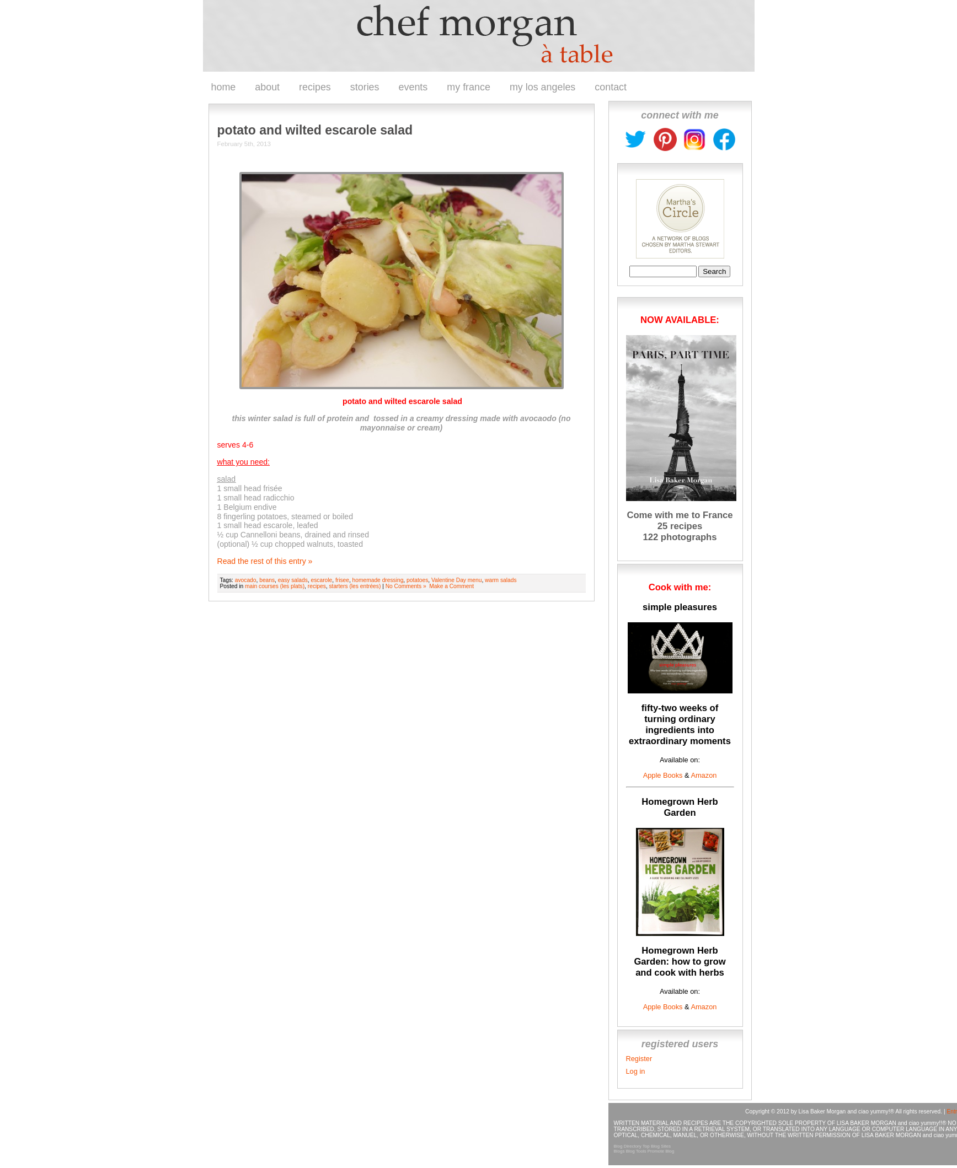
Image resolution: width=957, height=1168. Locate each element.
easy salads (293, 580)
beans (267, 580)
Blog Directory (627, 1146)
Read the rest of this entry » (265, 561)
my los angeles (542, 87)
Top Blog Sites (657, 1146)
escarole (322, 580)
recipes (315, 87)
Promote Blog (661, 1151)
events (413, 87)
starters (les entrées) (355, 586)
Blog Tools (636, 1151)
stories (364, 87)
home (223, 87)
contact (611, 87)
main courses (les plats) (274, 586)
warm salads (500, 580)
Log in (635, 1071)
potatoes (417, 580)
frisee (342, 580)
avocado (245, 580)
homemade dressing (378, 580)
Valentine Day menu (456, 580)
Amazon (703, 775)
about (267, 87)
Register (639, 1058)
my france (468, 87)
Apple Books (663, 775)
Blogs (619, 1151)
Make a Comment (451, 586)
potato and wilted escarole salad (315, 130)
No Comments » (406, 586)
